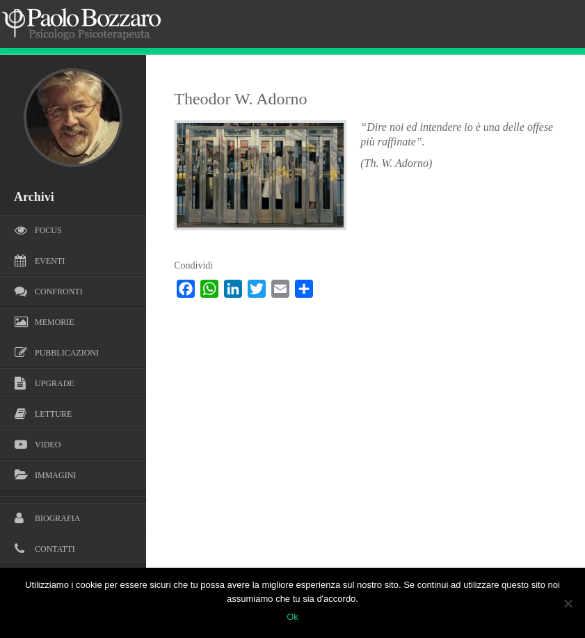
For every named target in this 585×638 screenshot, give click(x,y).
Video (30, 444)
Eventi (32, 261)
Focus (31, 230)
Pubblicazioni (49, 352)
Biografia (40, 518)
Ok (292, 617)
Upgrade (37, 383)
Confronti (41, 291)
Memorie (37, 322)
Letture (36, 414)
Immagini (38, 475)
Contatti (37, 549)
